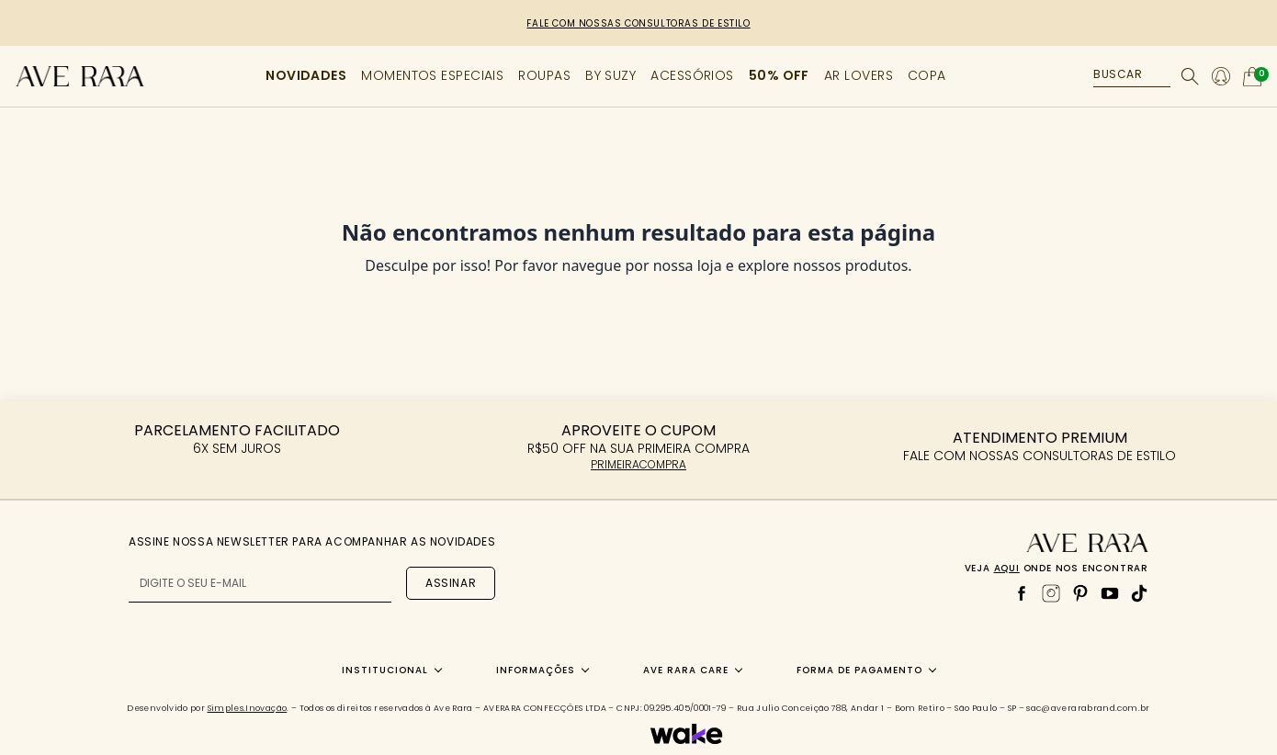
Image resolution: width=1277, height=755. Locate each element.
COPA (927, 75)
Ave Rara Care (686, 670)
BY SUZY (610, 75)
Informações (535, 670)
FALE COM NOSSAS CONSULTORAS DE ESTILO (638, 23)
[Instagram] (1051, 593)
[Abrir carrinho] (1252, 76)
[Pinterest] (1080, 593)
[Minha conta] (1221, 76)
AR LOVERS (858, 75)
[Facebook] (1021, 593)
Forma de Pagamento (859, 670)
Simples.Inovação (248, 708)
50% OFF (779, 75)
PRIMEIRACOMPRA (638, 464)
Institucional (385, 670)
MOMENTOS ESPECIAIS (432, 75)
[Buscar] (1190, 76)
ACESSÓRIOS (692, 75)
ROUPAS (544, 75)
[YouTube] (1110, 593)
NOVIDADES (306, 75)
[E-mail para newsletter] (260, 584)
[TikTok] (1139, 593)
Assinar (450, 583)
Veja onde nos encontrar (1056, 568)
